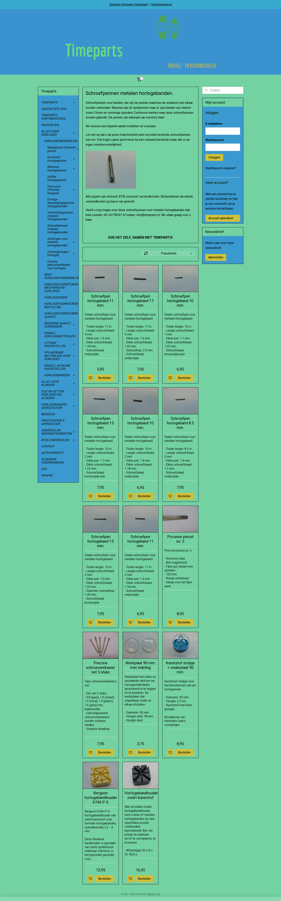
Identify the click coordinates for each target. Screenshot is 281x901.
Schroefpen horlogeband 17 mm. (140, 301)
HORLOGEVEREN (55, 297)
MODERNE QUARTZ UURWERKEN (60, 325)
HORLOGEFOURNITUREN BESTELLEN (61, 305)
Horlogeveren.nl (161, 4)
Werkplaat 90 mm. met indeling (140, 665)
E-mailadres (214, 123)
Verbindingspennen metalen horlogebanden (60, 216)
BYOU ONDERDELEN (58, 440)
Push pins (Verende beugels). (61, 190)
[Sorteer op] (168, 253)
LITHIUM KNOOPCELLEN (60, 344)
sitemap (151, 894)
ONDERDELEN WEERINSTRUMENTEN (58, 432)
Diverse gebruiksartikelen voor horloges (58, 265)
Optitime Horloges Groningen (128, 4)
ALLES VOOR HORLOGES (58, 133)
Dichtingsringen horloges (61, 253)
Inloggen (214, 157)
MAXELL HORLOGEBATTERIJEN (59, 334)
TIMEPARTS (58, 102)
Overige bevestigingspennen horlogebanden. (60, 203)
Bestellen (104, 378)
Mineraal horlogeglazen (61, 168)
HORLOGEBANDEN (60, 375)
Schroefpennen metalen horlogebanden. (57, 229)
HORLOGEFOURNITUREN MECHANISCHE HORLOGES (61, 288)
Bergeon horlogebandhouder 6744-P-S (101, 797)
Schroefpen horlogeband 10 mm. (180, 301)
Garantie (47, 475)
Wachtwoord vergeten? (220, 168)
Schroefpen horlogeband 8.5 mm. (180, 423)
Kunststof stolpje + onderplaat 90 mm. (180, 667)
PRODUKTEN (50, 125)
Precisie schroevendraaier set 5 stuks (100, 667)
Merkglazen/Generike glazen (63, 149)
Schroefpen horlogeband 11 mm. (101, 301)
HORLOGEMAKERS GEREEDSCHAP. (58, 406)
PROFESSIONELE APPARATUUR (52, 422)
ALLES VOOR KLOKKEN (58, 383)
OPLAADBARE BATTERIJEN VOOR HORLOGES (60, 356)
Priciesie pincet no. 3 (180, 539)
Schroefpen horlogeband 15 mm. (101, 423)
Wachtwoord (214, 140)
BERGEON (48, 414)
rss (158, 894)
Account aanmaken (221, 218)
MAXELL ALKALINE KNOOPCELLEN (57, 367)
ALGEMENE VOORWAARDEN (52, 460)
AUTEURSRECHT (52, 453)
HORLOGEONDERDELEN (61, 141)
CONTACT (48, 446)
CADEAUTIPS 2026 (54, 109)
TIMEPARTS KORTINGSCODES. (53, 116)
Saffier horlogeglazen (56, 178)
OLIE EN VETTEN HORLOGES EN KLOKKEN (58, 395)
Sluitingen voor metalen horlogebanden (61, 242)
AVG (44, 469)
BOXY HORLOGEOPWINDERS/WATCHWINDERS (61, 276)
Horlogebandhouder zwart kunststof (141, 795)
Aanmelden (215, 257)
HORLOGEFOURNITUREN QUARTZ (61, 315)
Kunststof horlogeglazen (61, 158)
